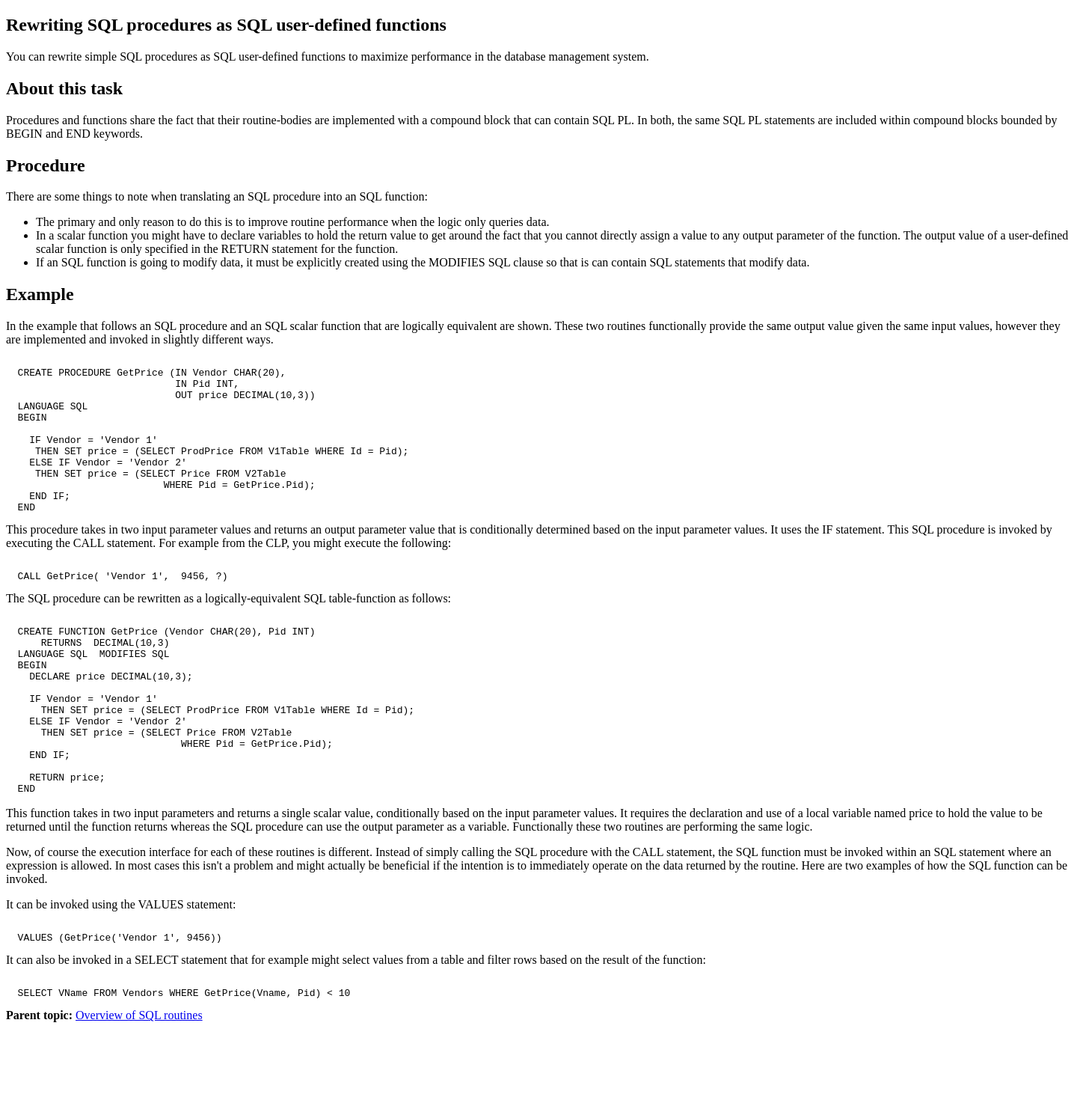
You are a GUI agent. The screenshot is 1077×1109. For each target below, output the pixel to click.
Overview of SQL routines (139, 1096)
